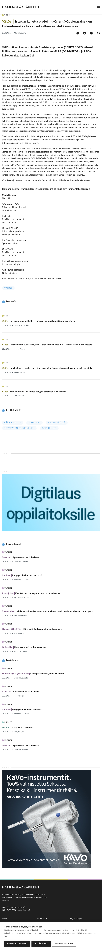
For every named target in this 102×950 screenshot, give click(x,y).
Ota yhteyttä (41, 919)
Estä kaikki (41, 944)
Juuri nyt (34, 423)
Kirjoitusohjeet (76, 919)
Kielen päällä (57, 423)
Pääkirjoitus (12, 423)
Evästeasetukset (64, 944)
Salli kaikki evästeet (17, 944)
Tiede (4, 919)
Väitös (8, 288)
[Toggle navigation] (98, 7)
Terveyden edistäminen (19, 428)
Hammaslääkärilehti (21, 7)
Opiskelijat (49, 428)
